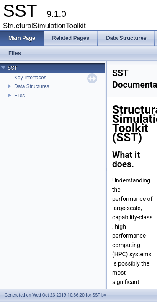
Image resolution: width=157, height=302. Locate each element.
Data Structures (31, 86)
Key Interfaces (30, 78)
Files (19, 96)
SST (12, 68)
